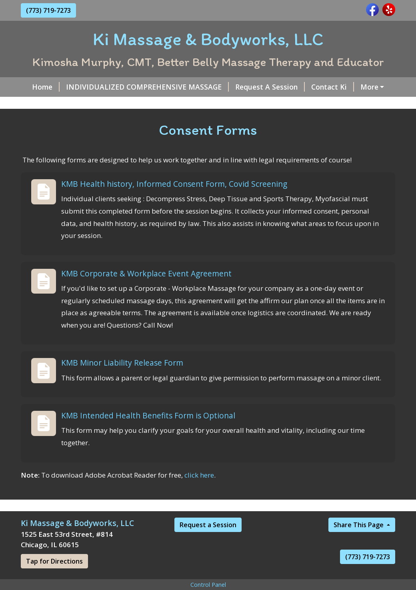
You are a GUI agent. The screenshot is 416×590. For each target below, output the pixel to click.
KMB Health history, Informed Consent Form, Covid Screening (174, 201)
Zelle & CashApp (285, 104)
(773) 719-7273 (48, 10)
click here (199, 491)
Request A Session (265, 87)
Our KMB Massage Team (141, 104)
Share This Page (359, 542)
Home (41, 87)
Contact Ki (327, 87)
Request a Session (208, 542)
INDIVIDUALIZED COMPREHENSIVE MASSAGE (142, 87)
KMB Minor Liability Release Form (122, 379)
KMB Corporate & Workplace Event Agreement (146, 290)
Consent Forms (222, 104)
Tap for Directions (54, 578)
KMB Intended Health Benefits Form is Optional (148, 432)
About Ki (374, 87)
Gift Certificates (58, 104)
